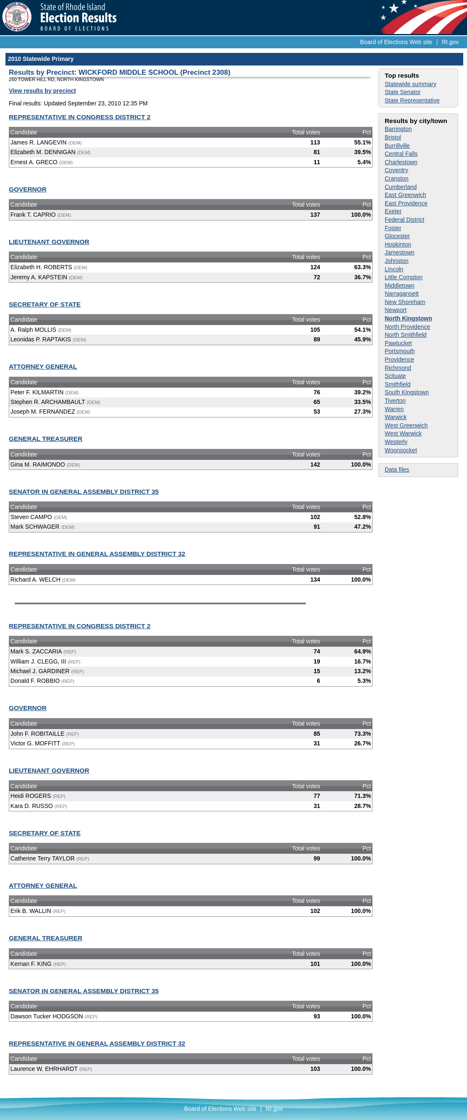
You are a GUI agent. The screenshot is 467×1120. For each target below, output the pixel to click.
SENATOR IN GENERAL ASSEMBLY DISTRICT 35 (84, 491)
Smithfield (397, 384)
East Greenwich (405, 194)
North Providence (407, 326)
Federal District (404, 219)
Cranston (397, 178)
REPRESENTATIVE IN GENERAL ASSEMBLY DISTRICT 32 (97, 553)
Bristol (393, 137)
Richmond (398, 368)
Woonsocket (401, 450)
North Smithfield (406, 334)
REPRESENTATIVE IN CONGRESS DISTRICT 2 (79, 117)
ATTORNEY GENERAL (43, 366)
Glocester (397, 236)
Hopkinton (398, 244)
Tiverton (395, 400)
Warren (394, 409)
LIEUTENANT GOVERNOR (49, 241)
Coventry (396, 170)
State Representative (412, 100)
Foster (393, 228)
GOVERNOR (28, 189)
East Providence (406, 203)
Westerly (396, 441)
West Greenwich (406, 425)
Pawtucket (398, 343)
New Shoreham (405, 302)
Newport (396, 310)
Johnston (397, 260)
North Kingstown (408, 318)
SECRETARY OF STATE (45, 304)
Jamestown (400, 252)
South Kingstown (407, 392)
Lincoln (394, 269)
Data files (397, 469)
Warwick (396, 417)
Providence (399, 359)
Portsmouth (400, 351)
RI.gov (450, 42)
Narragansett (402, 293)
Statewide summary (410, 84)
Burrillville (397, 145)
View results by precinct (42, 90)
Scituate (395, 375)
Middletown (400, 285)
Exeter (393, 211)
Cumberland (401, 187)
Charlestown (401, 162)
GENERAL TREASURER (45, 438)
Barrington (398, 129)
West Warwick (403, 433)
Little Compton (403, 277)
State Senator (403, 92)
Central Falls (401, 153)
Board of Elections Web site (396, 42)
